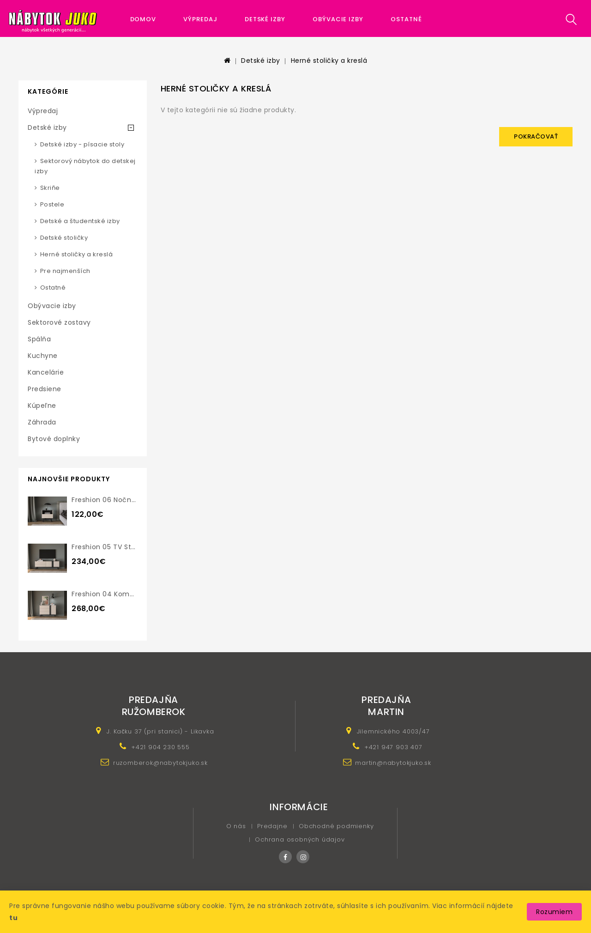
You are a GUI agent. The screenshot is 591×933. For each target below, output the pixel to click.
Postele (52, 204)
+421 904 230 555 (160, 747)
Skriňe (50, 187)
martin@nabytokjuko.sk (393, 762)
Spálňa (39, 339)
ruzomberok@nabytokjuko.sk (160, 762)
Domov (143, 19)
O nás (236, 826)
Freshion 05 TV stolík (107, 546)
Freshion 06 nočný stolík (114, 499)
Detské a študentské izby (80, 221)
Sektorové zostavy (59, 322)
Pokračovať (536, 136)
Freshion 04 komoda (107, 594)
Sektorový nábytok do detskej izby (85, 166)
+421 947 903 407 (393, 747)
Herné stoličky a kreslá (329, 60)
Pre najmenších (65, 271)
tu (13, 917)
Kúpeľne (42, 405)
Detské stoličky (64, 237)
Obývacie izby (338, 19)
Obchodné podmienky (336, 826)
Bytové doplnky (54, 438)
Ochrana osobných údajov (299, 839)
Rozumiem (554, 911)
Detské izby (265, 19)
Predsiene (44, 389)
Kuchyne (43, 355)
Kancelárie (46, 372)
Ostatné (406, 19)
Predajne (272, 826)
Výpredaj (200, 19)
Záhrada (42, 422)
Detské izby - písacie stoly (82, 144)
